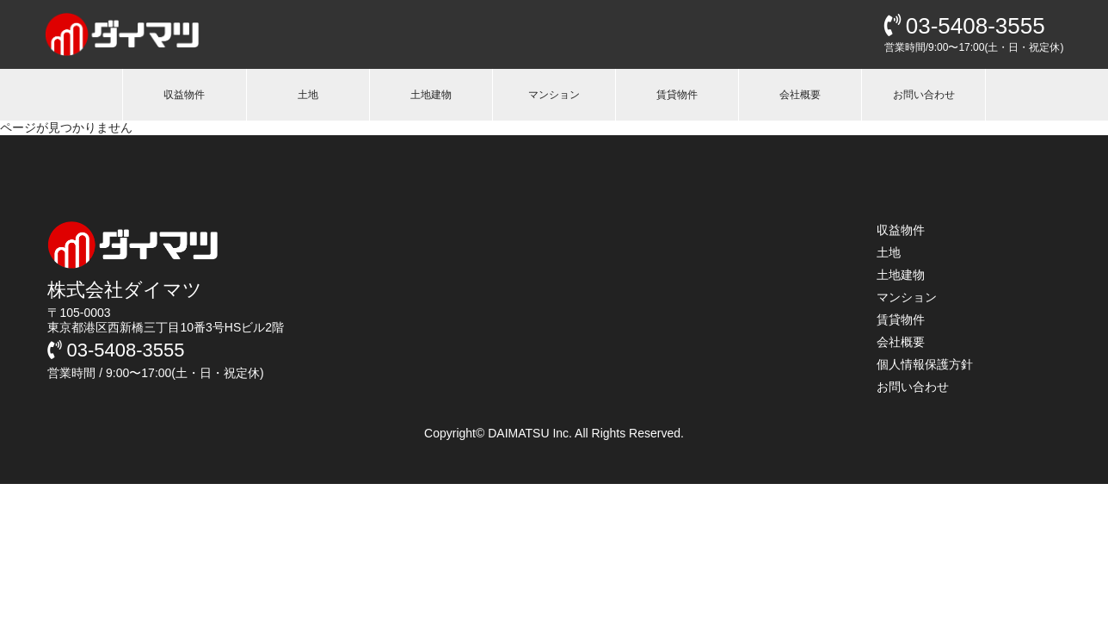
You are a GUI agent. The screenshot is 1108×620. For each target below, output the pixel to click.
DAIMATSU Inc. (531, 433)
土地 (308, 95)
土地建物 (431, 95)
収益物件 (184, 95)
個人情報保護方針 (925, 364)
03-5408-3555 (964, 26)
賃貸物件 (677, 95)
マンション (554, 95)
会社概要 (800, 95)
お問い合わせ (924, 95)
